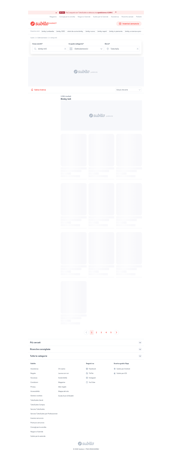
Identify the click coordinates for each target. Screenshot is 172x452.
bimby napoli (102, 31)
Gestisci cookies (36, 396)
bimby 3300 (60, 31)
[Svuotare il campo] (65, 48)
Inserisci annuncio (129, 23)
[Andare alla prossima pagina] (116, 332)
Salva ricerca (38, 89)
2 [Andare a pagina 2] (96, 332)
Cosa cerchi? (37, 44)
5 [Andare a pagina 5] (111, 332)
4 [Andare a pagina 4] (106, 332)
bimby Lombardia (48, 31)
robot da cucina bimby (75, 31)
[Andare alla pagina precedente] (86, 332)
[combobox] (50, 48)
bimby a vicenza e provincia (135, 31)
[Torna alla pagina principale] (44, 24)
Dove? (107, 44)
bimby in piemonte (116, 31)
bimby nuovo (90, 31)
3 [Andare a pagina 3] (101, 332)
